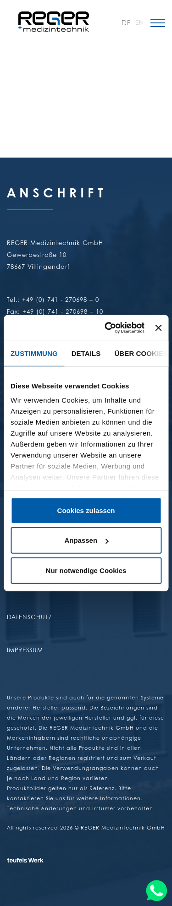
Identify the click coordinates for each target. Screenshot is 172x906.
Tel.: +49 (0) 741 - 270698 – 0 (53, 299)
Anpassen (86, 540)
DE (126, 23)
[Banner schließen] (158, 328)
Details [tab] (86, 353)
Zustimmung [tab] (34, 353)
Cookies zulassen (86, 510)
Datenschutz (29, 616)
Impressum (25, 649)
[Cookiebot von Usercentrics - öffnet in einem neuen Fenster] (108, 328)
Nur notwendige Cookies (86, 570)
